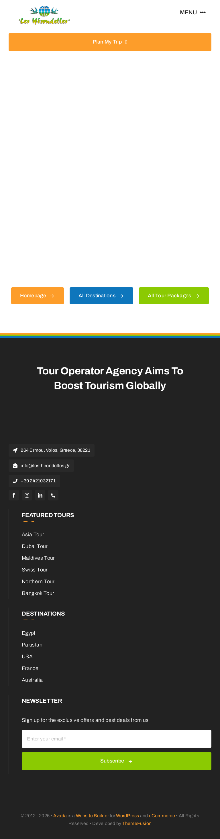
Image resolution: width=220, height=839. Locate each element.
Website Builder (92, 815)
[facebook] (14, 495)
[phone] (53, 495)
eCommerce (162, 815)
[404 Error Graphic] (110, 75)
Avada (60, 815)
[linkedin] (40, 495)
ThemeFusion (137, 823)
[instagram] (27, 495)
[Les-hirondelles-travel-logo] (44, 8)
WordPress (127, 815)
